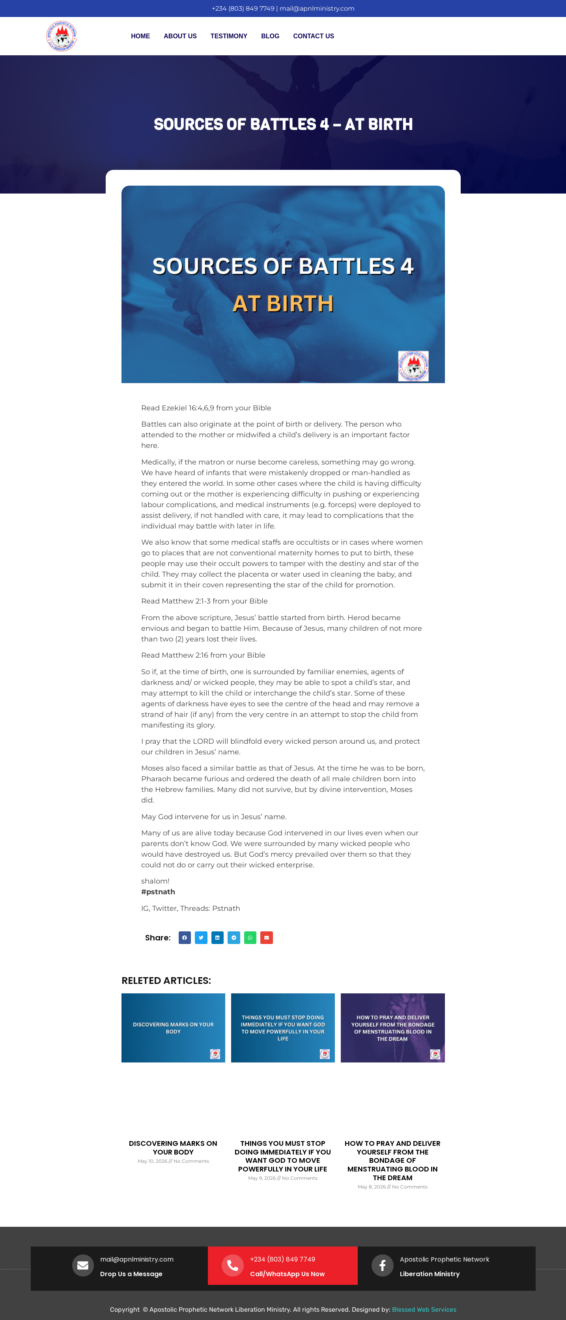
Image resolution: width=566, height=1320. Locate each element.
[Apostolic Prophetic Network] (383, 1265)
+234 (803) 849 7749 (243, 8)
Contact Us (313, 36)
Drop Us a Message (133, 1274)
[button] (185, 937)
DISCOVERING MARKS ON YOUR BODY (173, 1147)
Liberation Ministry (431, 1274)
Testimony (229, 36)
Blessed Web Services (424, 1309)
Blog (270, 36)
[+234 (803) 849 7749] (233, 1265)
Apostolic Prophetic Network (446, 1259)
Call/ (259, 1274)
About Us (180, 36)
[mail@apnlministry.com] (84, 1265)
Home (140, 36)
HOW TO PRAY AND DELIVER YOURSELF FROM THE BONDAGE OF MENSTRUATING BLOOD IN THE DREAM (393, 1160)
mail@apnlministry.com (317, 8)
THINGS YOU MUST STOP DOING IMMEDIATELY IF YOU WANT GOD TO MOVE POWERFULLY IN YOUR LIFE (283, 1156)
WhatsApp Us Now (297, 1274)
